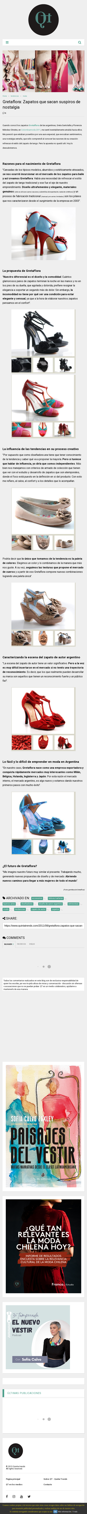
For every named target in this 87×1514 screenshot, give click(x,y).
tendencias (15, 96)
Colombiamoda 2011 (31, 130)
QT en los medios (14, 1484)
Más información (64, 1511)
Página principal (13, 1479)
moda (25, 96)
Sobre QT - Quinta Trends (55, 1479)
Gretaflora (34, 125)
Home (5, 96)
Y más (74, 1511)
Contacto (48, 1484)
